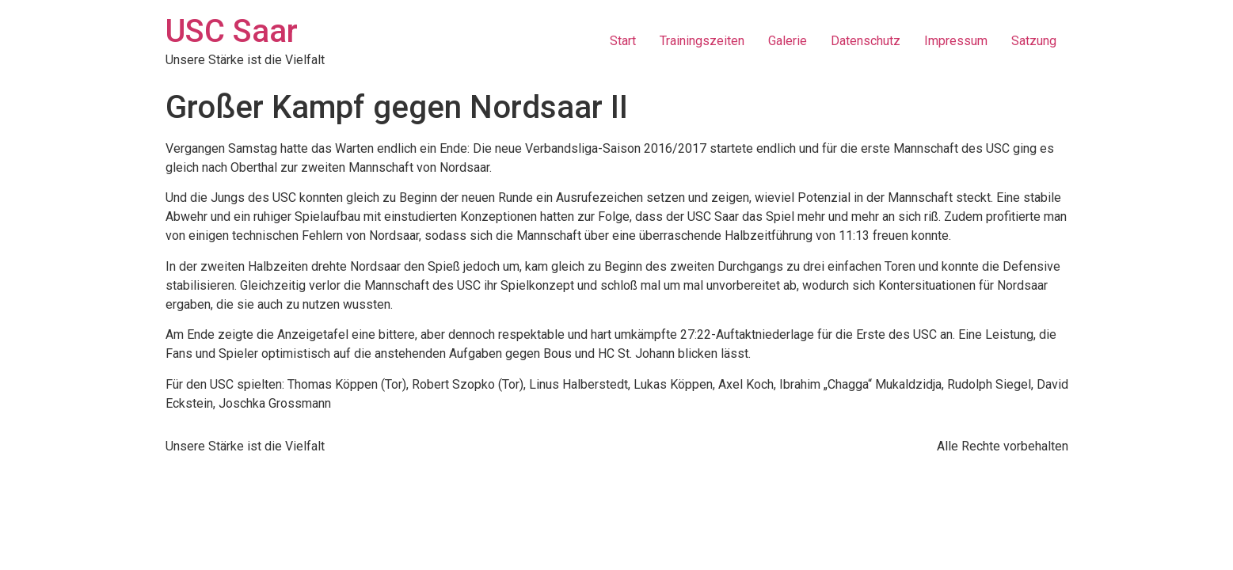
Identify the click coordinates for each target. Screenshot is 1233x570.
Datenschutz (865, 40)
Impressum (956, 40)
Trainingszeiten (702, 40)
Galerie (787, 40)
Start (623, 40)
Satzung (1033, 40)
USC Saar (232, 31)
